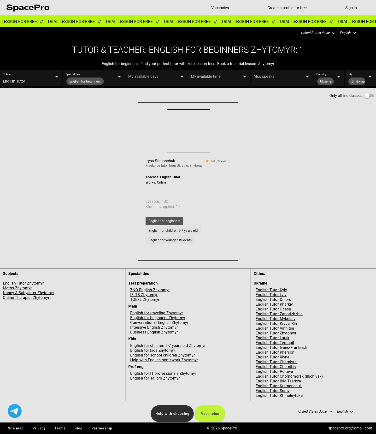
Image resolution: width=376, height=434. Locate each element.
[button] (315, 33)
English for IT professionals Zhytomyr (163, 373)
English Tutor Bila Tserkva (278, 381)
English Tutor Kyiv (271, 290)
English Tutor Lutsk (272, 338)
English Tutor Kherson (275, 352)
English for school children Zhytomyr (162, 355)
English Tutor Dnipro (273, 299)
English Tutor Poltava (274, 371)
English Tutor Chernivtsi (277, 362)
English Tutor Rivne (272, 357)
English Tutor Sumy (273, 390)
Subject (7, 74)
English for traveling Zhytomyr (156, 313)
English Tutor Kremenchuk (279, 386)
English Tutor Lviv (271, 294)
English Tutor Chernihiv (276, 366)
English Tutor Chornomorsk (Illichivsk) (289, 376)
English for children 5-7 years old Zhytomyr (168, 345)
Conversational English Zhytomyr (159, 322)
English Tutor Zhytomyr (23, 283)
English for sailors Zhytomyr (155, 378)
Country (321, 74)
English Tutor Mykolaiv (275, 318)
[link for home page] (28, 8)
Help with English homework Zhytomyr (164, 360)
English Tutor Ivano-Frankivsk (281, 347)
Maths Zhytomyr (17, 288)
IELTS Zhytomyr (144, 294)
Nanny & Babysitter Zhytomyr (28, 293)
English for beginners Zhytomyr (157, 317)
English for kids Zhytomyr (152, 350)
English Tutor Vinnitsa (275, 328)
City (349, 74)
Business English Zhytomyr (154, 332)
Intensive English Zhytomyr (154, 327)
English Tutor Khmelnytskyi (279, 395)
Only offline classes (345, 95)
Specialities (72, 74)
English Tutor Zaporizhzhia (279, 314)
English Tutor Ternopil (275, 342)
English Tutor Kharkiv (274, 304)
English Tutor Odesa (273, 309)
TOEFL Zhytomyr (144, 299)
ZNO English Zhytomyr (150, 290)
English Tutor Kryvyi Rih (276, 323)
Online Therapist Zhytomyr (26, 297)
